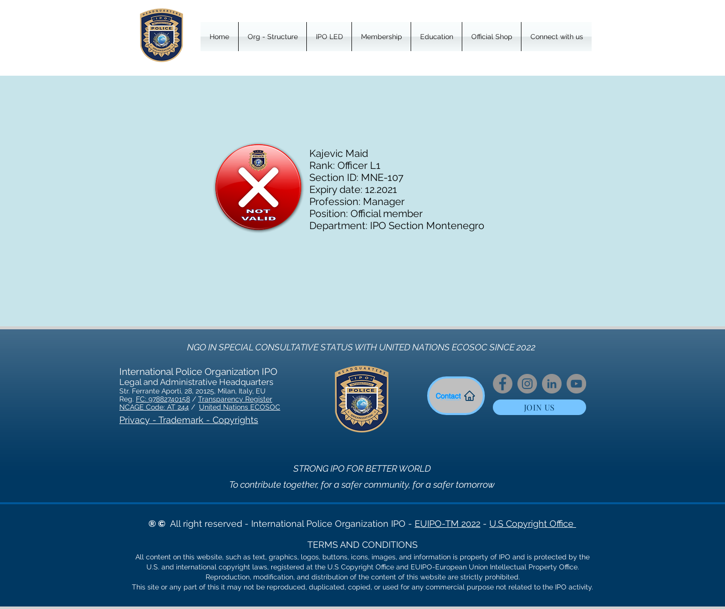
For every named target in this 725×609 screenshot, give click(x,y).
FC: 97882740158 (163, 399)
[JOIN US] (539, 407)
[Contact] (456, 395)
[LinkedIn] (552, 383)
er (269, 399)
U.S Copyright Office (532, 523)
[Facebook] (502, 383)
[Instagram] (527, 383)
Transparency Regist (232, 399)
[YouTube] (576, 383)
